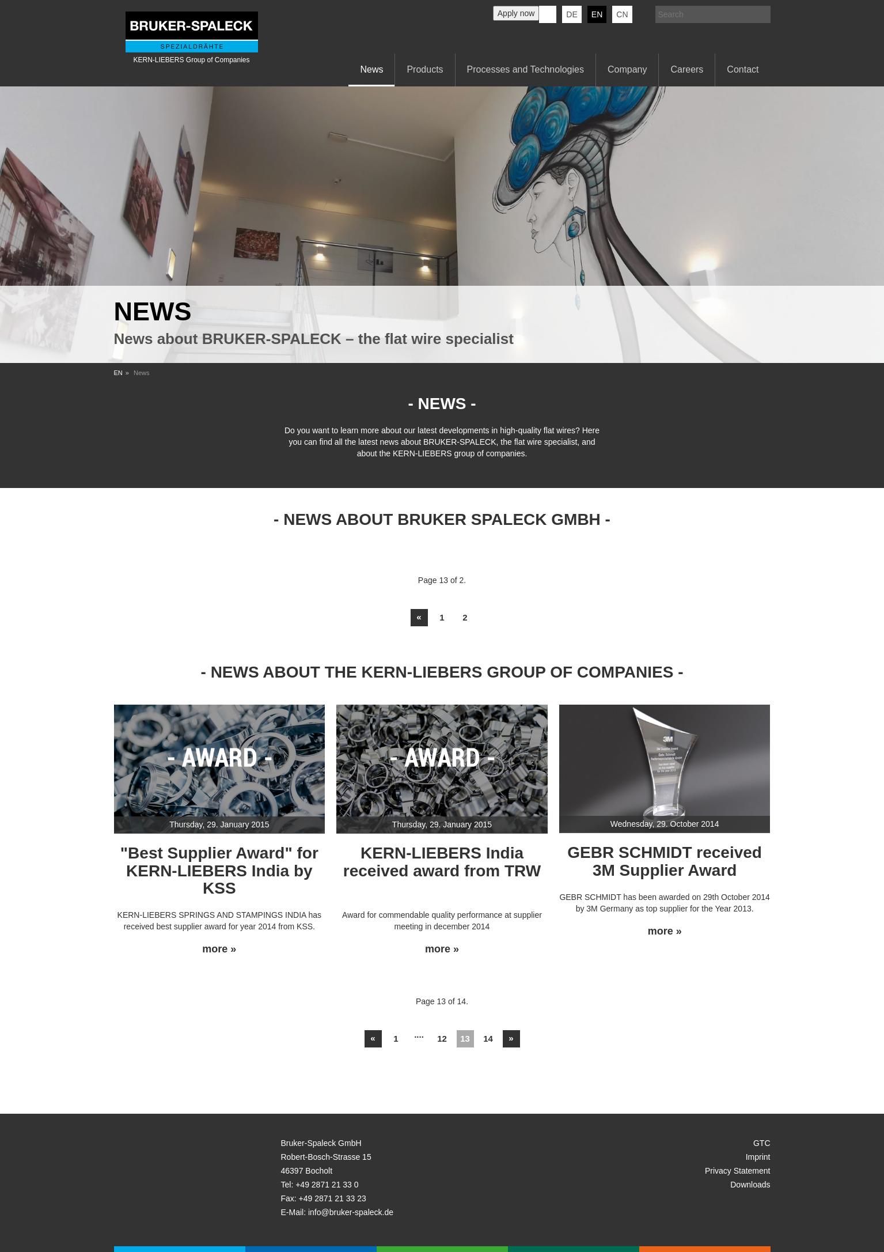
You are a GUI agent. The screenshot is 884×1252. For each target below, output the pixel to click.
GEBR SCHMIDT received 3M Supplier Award (664, 861)
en (596, 14)
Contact (742, 69)
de (571, 14)
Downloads (750, 1184)
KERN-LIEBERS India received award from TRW (442, 862)
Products (425, 69)
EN (118, 372)
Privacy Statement (738, 1170)
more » (219, 949)
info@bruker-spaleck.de (350, 1212)
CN (622, 14)
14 (488, 1038)
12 (442, 1038)
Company (627, 69)
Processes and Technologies (525, 69)
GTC (762, 1143)
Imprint (758, 1157)
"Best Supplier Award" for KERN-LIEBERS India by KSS (219, 871)
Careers (686, 69)
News (371, 69)
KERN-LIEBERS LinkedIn (547, 14)
